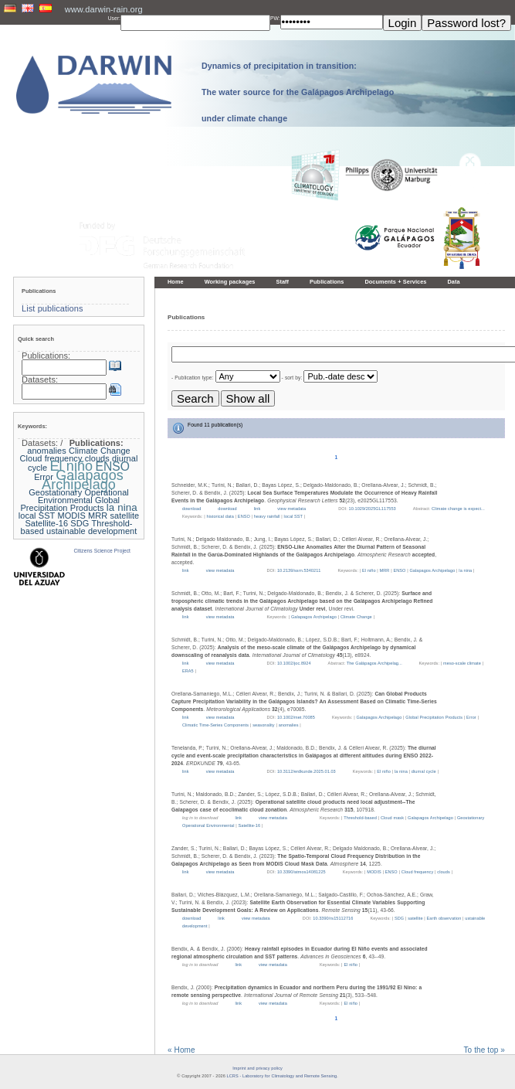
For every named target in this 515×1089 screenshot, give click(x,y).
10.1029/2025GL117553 (372, 508)
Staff (282, 281)
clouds (443, 871)
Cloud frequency (417, 871)
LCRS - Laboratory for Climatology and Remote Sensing (282, 1076)
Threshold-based (360, 817)
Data (453, 281)
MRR (385, 570)
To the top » (484, 1050)
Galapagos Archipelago (432, 570)
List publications (52, 308)
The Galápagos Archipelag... (375, 663)
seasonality (263, 725)
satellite (415, 918)
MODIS (374, 871)
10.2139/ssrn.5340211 (299, 570)
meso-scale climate (462, 663)
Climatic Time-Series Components (215, 725)
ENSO (244, 516)
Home (176, 281)
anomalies (289, 725)
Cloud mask (392, 817)
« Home (181, 1050)
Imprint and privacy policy (257, 1068)
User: (114, 18)
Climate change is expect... (458, 508)
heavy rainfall (267, 516)
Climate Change (356, 616)
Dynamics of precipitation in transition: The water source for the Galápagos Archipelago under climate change (298, 92)
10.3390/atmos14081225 (301, 871)
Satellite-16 (249, 825)
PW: (275, 18)
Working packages (230, 281)
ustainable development (91, 531)
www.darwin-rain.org (104, 9)
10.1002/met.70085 (296, 717)
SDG (399, 918)
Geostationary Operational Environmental (79, 496)
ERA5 (188, 671)
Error (471, 717)
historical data (220, 516)
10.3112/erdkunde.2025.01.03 (306, 771)
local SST (293, 516)
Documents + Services (395, 281)
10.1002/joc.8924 (294, 663)
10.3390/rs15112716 (333, 918)
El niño (369, 570)
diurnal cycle (424, 771)
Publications (327, 281)
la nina (465, 570)
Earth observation (444, 918)
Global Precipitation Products (433, 717)
